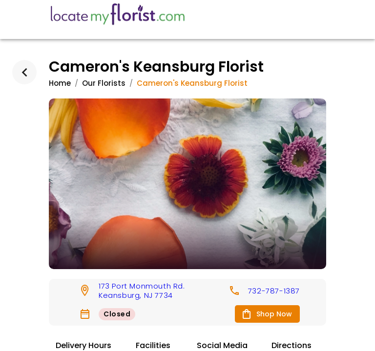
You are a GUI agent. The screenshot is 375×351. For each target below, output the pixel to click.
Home (60, 83)
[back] (24, 72)
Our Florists (103, 83)
